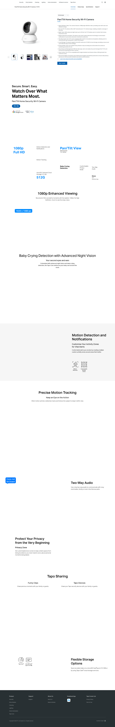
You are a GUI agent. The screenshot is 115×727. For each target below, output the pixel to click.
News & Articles (51, 702)
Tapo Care (11, 713)
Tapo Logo (12, 2)
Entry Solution (12, 702)
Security (11, 699)
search (102, 2)
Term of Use (89, 702)
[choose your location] (105, 2)
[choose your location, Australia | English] (101, 721)
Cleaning (11, 705)
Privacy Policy (89, 699)
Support (30, 699)
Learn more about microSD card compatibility (71, 59)
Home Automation (13, 711)
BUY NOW (62, 63)
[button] (50, 57)
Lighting (11, 708)
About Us (50, 699)
